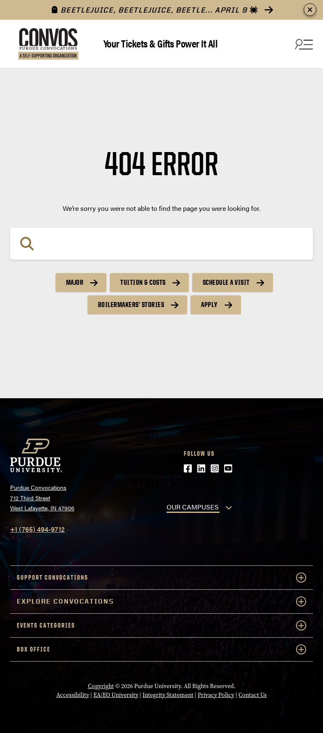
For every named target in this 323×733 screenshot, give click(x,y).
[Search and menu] (303, 44)
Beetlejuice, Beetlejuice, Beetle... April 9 (155, 9)
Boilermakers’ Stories (131, 304)
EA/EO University (115, 695)
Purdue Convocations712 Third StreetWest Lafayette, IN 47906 (42, 497)
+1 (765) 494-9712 (37, 529)
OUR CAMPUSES (193, 507)
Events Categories (161, 625)
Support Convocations (161, 578)
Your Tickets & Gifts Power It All (160, 43)
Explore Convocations (161, 601)
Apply (209, 304)
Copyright (101, 686)
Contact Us (252, 695)
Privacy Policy (216, 695)
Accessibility (72, 695)
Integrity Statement (168, 695)
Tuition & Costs (143, 282)
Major (75, 282)
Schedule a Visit (226, 282)
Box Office (161, 649)
